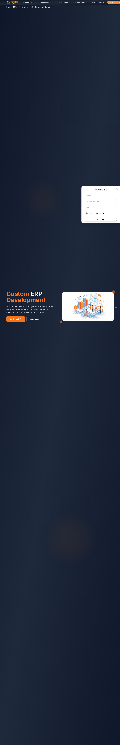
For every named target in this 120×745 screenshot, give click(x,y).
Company (98, 2)
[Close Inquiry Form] (118, 189)
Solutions (65, 2)
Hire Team (81, 2)
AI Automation (47, 2)
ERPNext (29, 2)
